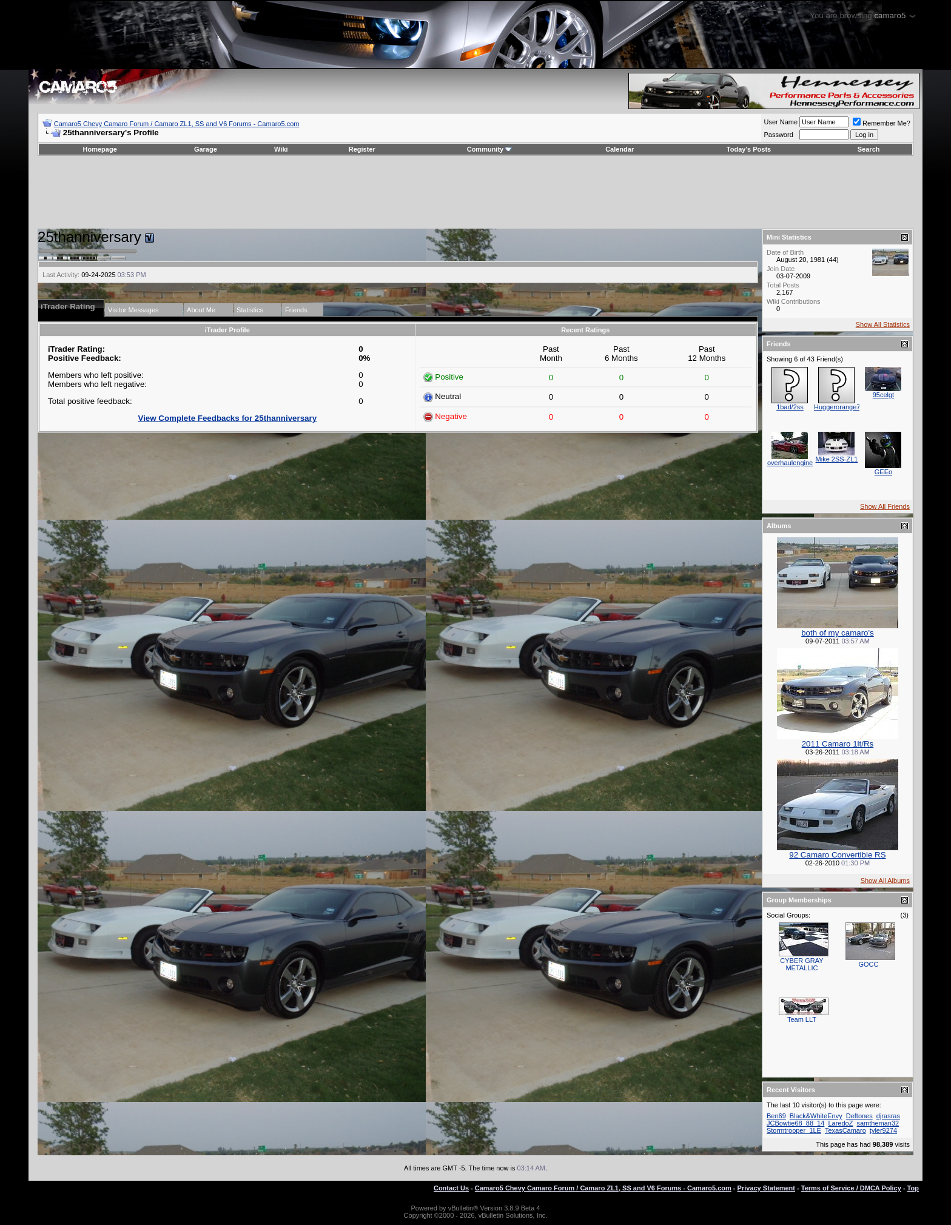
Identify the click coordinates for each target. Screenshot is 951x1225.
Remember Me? (881, 123)
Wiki (281, 149)
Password (778, 134)
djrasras (888, 1115)
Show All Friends (885, 506)
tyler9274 (883, 1130)
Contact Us (451, 1188)
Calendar (619, 149)
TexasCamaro (845, 1130)
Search (869, 149)
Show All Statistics (883, 324)
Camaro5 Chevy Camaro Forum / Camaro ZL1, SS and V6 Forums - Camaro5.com (177, 123)
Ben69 (776, 1115)
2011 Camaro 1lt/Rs (838, 743)
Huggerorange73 (839, 407)
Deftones (859, 1115)
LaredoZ (840, 1123)
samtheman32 (877, 1123)
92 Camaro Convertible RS (837, 854)
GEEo (883, 471)
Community (489, 149)
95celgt (883, 394)
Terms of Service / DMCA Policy (851, 1188)
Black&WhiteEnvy (816, 1115)
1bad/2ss (790, 407)
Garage (205, 149)
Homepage (100, 149)
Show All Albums (885, 880)
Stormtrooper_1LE (794, 1130)
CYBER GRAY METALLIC (801, 964)
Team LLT (801, 1019)
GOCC (868, 964)
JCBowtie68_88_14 (795, 1123)
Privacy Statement (766, 1188)
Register (362, 149)
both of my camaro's (837, 632)
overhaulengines (791, 462)
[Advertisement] (475, 192)
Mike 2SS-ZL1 (837, 459)
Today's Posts (749, 149)
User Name (781, 122)
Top (913, 1188)
